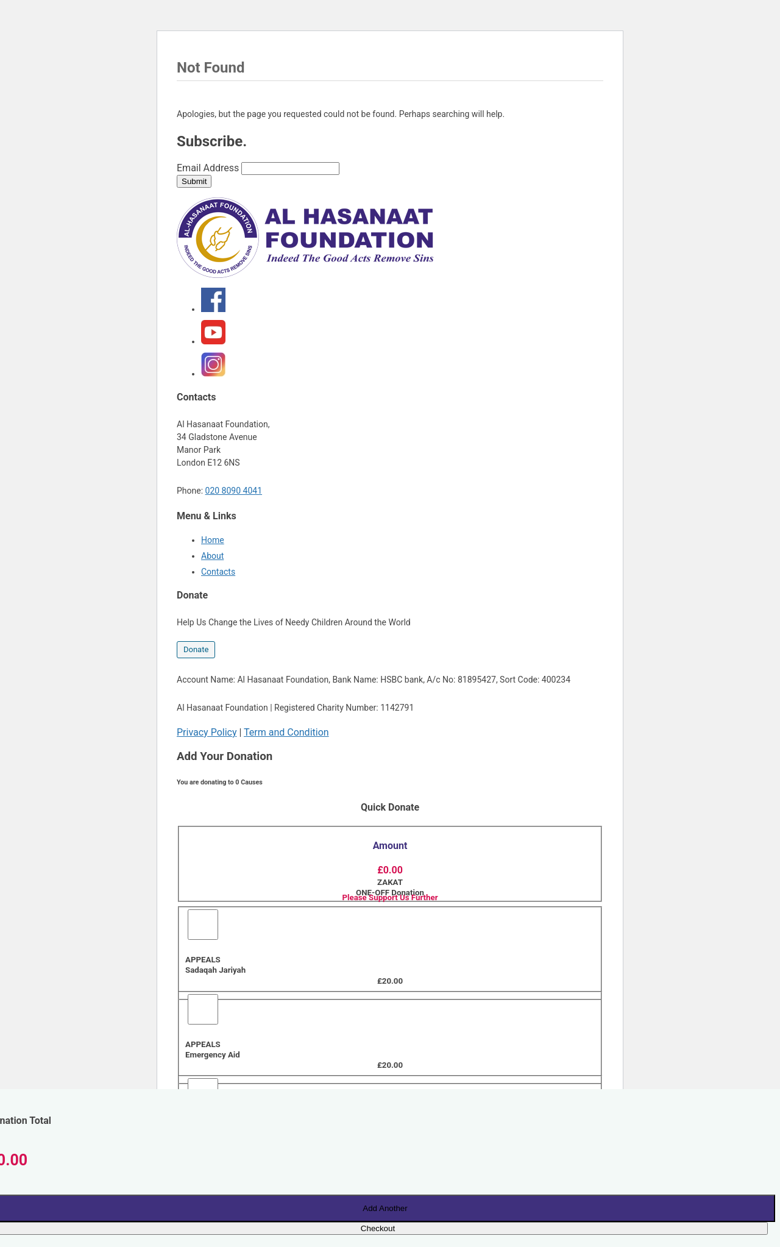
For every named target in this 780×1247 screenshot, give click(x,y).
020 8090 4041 (234, 491)
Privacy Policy (207, 732)
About (212, 556)
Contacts (218, 572)
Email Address (208, 168)
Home (212, 540)
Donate (195, 649)
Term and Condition (286, 732)
